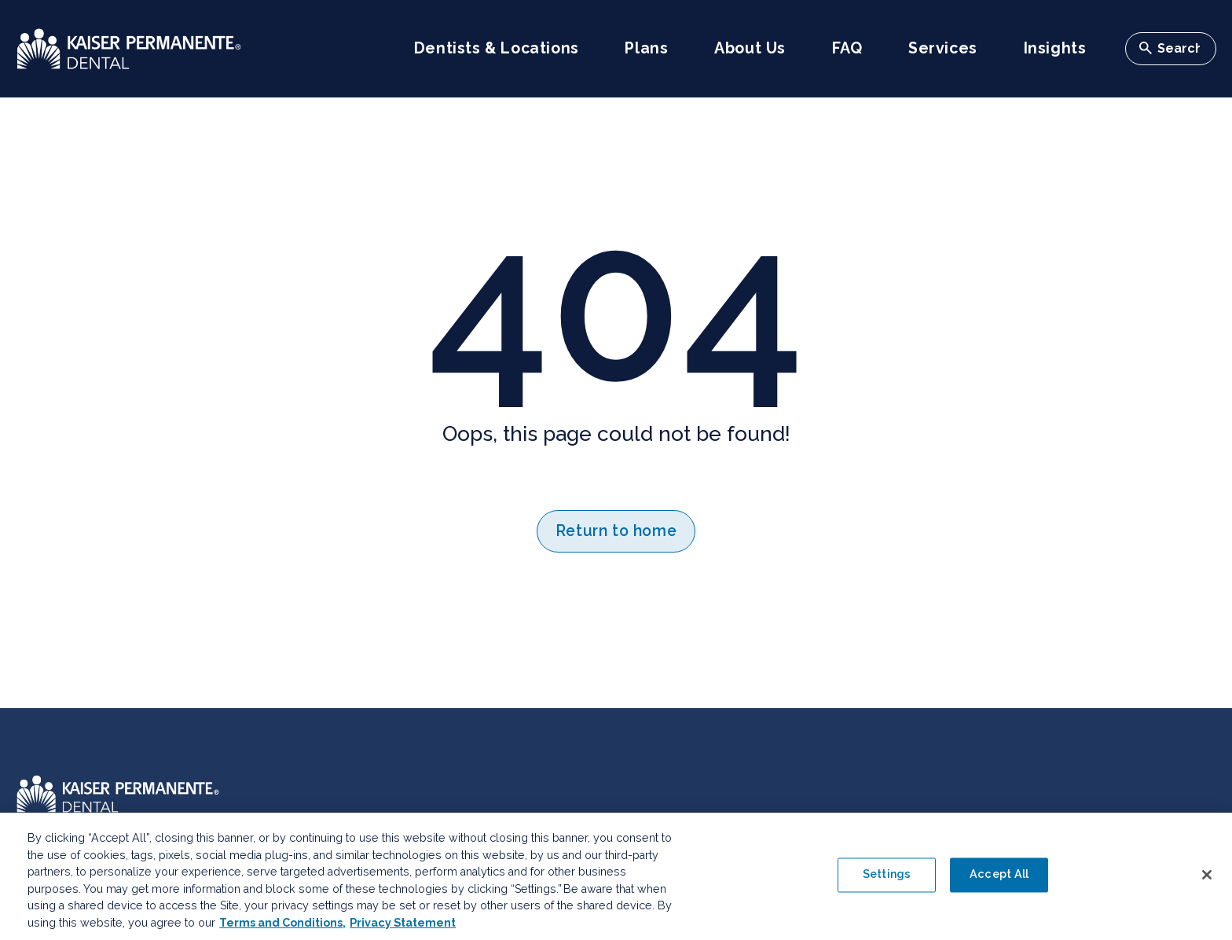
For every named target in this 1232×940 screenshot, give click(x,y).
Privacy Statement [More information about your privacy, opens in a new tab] (403, 927)
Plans (646, 48)
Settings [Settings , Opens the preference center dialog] (887, 879)
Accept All (999, 879)
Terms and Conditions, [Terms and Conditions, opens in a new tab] (282, 927)
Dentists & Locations (496, 48)
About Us (750, 48)
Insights (1055, 48)
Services (942, 48)
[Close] (1207, 879)
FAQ (847, 48)
